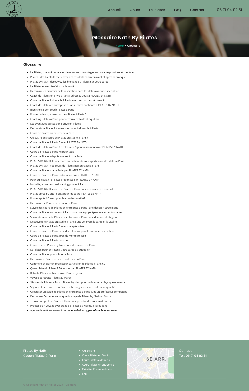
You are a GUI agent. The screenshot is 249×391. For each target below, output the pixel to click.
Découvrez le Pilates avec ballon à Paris (53, 203)
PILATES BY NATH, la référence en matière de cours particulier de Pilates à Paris (77, 161)
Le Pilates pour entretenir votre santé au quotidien (60, 249)
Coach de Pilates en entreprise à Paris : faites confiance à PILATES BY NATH (74, 105)
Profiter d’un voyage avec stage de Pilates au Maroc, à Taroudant (68, 305)
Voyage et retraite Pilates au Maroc (50, 277)
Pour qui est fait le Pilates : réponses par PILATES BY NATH (64, 179)
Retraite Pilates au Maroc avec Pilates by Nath (57, 273)
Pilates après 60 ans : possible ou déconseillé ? (57, 198)
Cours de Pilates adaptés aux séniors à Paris (56, 156)
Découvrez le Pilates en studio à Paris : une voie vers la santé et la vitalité (73, 221)
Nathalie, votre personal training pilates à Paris (58, 184)
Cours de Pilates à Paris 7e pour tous (52, 151)
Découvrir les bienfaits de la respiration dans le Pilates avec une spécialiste (74, 91)
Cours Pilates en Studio (95, 355)
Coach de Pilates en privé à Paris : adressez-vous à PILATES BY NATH (70, 95)
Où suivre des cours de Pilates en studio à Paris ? (59, 137)
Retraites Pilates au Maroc (97, 369)
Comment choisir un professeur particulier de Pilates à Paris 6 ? (67, 263)
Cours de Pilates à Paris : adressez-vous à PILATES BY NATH (65, 175)
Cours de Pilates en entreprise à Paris (52, 133)
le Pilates (157, 9)
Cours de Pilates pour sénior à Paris (51, 254)
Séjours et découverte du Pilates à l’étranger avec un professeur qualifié (72, 287)
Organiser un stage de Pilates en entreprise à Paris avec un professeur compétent (78, 291)
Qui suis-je (88, 350)
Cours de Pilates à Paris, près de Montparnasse (58, 235)
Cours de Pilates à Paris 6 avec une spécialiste (57, 226)
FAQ (177, 9)
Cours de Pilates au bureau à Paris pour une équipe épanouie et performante (76, 212)
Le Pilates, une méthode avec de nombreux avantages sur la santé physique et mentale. (82, 72)
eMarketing (80, 310)
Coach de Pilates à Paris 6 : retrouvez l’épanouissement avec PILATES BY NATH (76, 147)
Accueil (114, 9)
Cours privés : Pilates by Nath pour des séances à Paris (62, 245)
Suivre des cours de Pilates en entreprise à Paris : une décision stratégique (74, 207)
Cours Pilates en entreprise (98, 364)
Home (120, 46)
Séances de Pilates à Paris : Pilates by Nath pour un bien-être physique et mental (78, 282)
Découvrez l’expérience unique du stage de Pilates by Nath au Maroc (70, 296)
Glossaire (71, 385)
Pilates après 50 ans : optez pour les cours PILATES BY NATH (66, 193)
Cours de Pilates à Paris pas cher (49, 240)
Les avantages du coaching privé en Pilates (55, 123)
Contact (197, 9)
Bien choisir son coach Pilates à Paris (52, 109)
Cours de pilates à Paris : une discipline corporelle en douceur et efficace (73, 231)
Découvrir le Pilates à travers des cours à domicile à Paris (64, 128)
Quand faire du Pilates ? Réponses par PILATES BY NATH (63, 268)
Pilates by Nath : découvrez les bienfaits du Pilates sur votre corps (69, 81)
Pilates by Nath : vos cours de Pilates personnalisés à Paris (64, 165)
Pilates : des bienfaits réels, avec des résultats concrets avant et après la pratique (78, 77)
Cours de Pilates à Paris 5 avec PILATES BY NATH (58, 142)
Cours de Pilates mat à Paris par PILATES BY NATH (59, 170)
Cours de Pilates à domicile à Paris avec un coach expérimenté (67, 100)
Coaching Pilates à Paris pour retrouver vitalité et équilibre (64, 119)
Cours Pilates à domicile (96, 360)
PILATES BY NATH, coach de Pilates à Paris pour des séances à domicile (72, 189)
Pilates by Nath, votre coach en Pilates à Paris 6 (58, 114)
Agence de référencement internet (50, 310)
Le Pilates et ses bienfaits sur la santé (52, 86)
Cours (135, 9)
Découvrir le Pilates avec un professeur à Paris (57, 259)
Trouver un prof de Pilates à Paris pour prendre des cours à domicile (71, 301)
